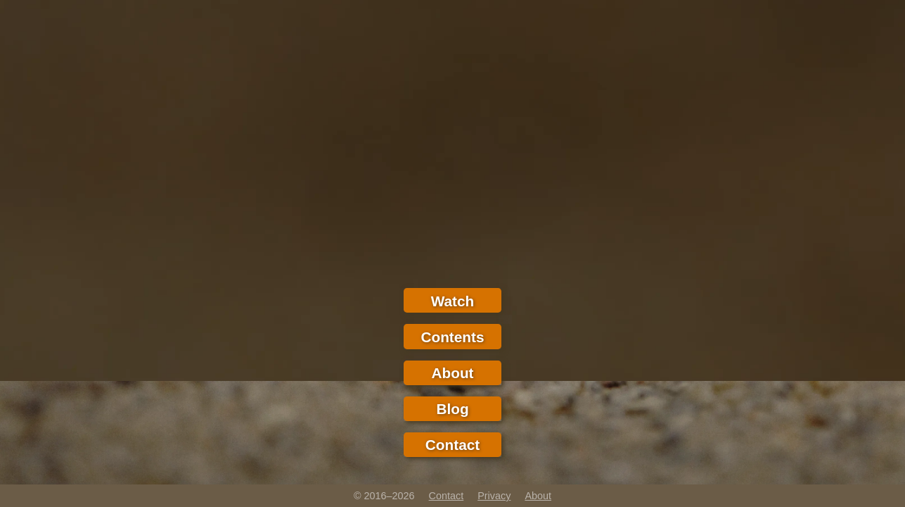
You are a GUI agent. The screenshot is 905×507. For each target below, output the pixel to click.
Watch (453, 301)
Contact (452, 445)
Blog (452, 409)
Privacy (494, 495)
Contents (452, 337)
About (452, 373)
